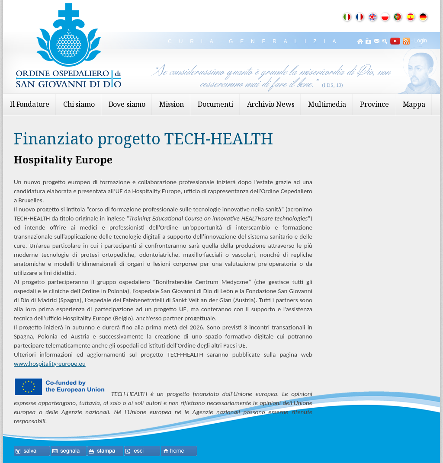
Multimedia (327, 104)
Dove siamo (127, 104)
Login (420, 41)
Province (374, 104)
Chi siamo (79, 104)
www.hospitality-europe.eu (50, 363)
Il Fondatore (29, 104)
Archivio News (271, 104)
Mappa (414, 104)
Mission (171, 104)
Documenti (215, 104)
